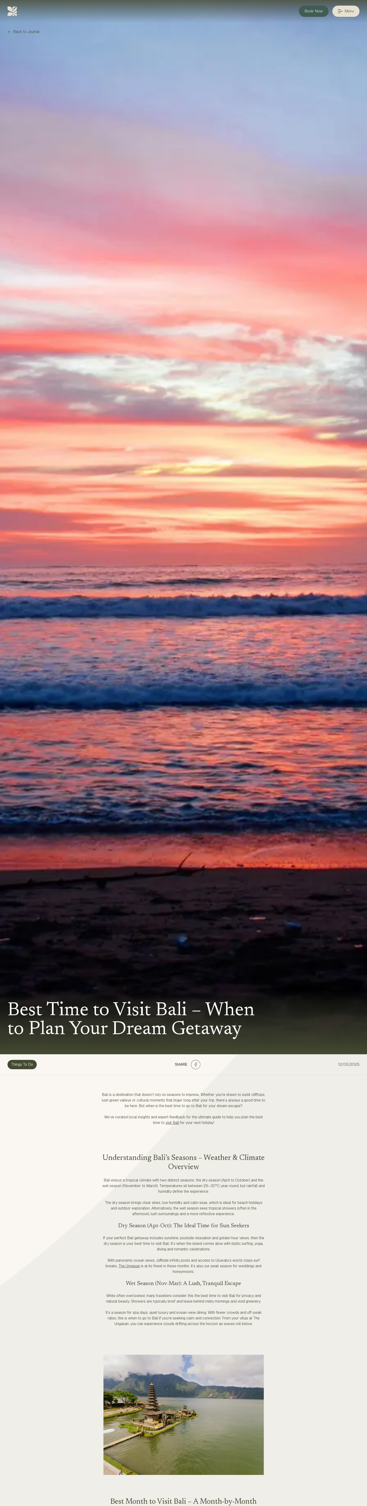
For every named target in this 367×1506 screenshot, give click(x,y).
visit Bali (172, 1122)
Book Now (314, 11)
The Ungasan (129, 1266)
